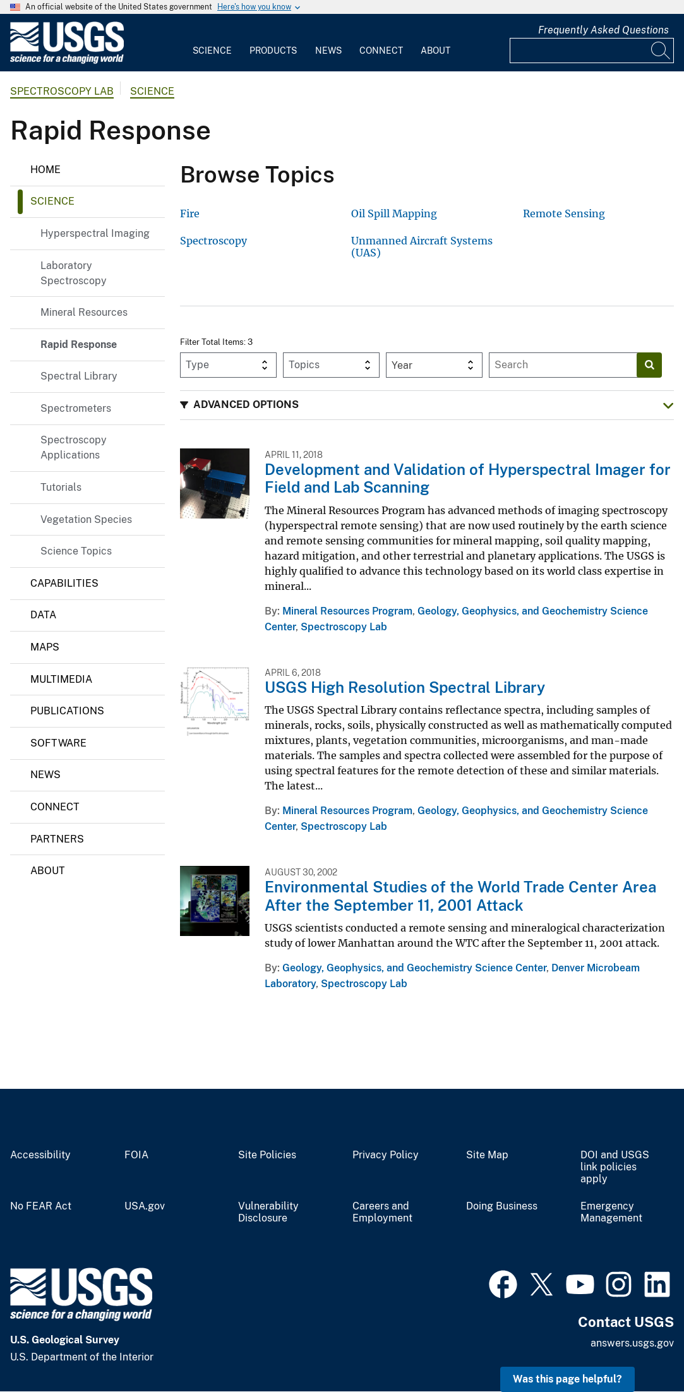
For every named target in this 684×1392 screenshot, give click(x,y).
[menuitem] (212, 42)
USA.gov (144, 1206)
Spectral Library (78, 376)
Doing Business (501, 1206)
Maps (44, 647)
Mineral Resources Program (347, 611)
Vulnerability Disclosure (268, 1212)
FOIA (136, 1155)
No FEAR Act (40, 1206)
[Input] (592, 50)
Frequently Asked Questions (603, 30)
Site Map (487, 1155)
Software (58, 743)
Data (43, 615)
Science (212, 50)
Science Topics (76, 551)
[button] (427, 405)
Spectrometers (75, 408)
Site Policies (267, 1155)
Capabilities (64, 583)
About (435, 50)
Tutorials (60, 487)
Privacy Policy (385, 1155)
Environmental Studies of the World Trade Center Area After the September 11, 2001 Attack (460, 896)
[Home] (67, 61)
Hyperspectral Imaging (95, 233)
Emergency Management (611, 1212)
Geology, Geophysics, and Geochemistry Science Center (414, 968)
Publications (67, 711)
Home (45, 170)
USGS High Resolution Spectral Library (405, 687)
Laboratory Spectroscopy (73, 273)
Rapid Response (78, 345)
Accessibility (40, 1155)
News (328, 50)
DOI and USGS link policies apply (614, 1167)
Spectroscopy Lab (62, 91)
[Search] (661, 50)
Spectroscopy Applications (73, 447)
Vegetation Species (86, 519)
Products (273, 50)
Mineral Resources (84, 312)
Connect (381, 50)
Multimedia (61, 679)
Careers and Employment (382, 1212)
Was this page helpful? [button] (567, 1379)
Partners (57, 839)
